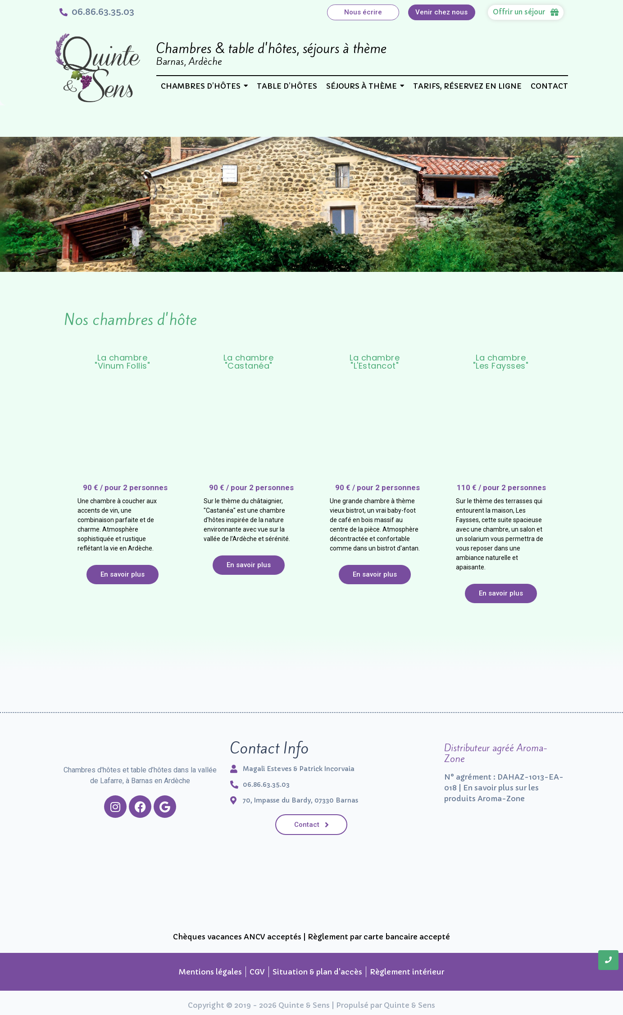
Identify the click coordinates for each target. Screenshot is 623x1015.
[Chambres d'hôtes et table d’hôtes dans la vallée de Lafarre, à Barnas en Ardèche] (140, 743)
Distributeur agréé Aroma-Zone (495, 753)
